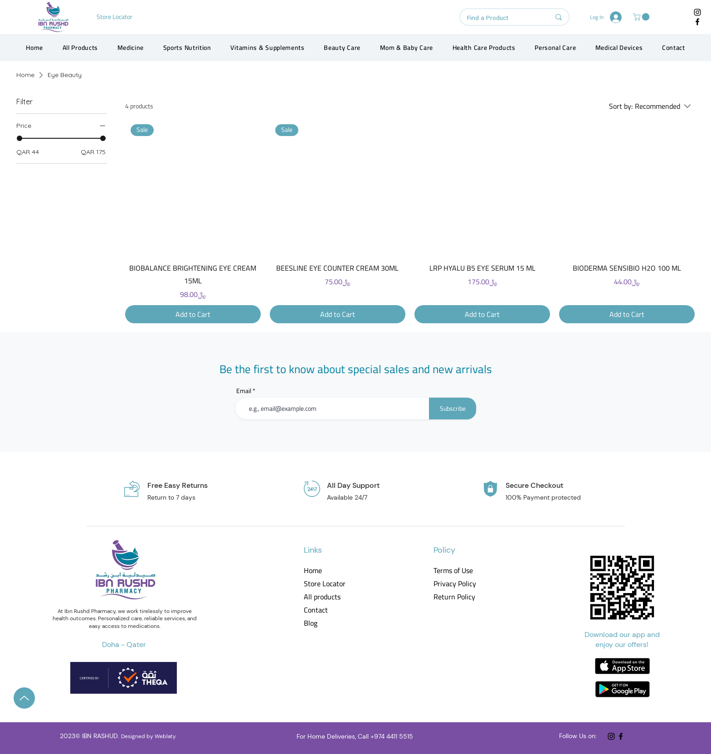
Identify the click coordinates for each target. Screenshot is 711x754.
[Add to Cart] (193, 314)
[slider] (19, 138)
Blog (310, 623)
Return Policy (454, 596)
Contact (316, 610)
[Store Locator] (115, 17)
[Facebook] (697, 21)
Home (313, 570)
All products (322, 596)
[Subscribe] (452, 408)
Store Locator (325, 583)
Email (243, 391)
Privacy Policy (454, 583)
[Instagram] (697, 12)
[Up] (24, 698)
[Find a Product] (501, 18)
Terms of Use (453, 570)
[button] (642, 16)
